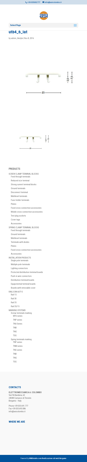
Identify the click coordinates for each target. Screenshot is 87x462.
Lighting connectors (19, 268)
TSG (15, 335)
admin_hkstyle (17, 38)
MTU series (17, 316)
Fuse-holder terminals (20, 200)
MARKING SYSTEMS (17, 310)
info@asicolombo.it (17, 411)
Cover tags (15, 219)
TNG (15, 331)
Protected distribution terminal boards (27, 272)
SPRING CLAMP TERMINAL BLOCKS (24, 227)
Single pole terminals (19, 260)
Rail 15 (13, 294)
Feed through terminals (20, 176)
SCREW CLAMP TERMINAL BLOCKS (24, 174)
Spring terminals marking (21, 339)
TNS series (17, 350)
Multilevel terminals (19, 196)
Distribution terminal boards (22, 280)
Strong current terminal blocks (23, 184)
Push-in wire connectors (21, 276)
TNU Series (17, 323)
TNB (15, 327)
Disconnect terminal (19, 192)
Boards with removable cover (23, 288)
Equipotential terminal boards (23, 284)
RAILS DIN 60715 (16, 291)
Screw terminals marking (21, 313)
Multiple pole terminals (20, 264)
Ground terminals (18, 188)
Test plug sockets (18, 215)
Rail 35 (13, 302)
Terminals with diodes (20, 242)
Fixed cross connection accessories (26, 208)
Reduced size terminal (20, 180)
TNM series (18, 346)
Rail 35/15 (15, 306)
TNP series (17, 320)
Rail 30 (13, 298)
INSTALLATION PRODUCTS (20, 257)
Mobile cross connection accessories (27, 212)
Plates (13, 204)
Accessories (16, 223)
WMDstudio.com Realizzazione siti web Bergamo (47, 458)
